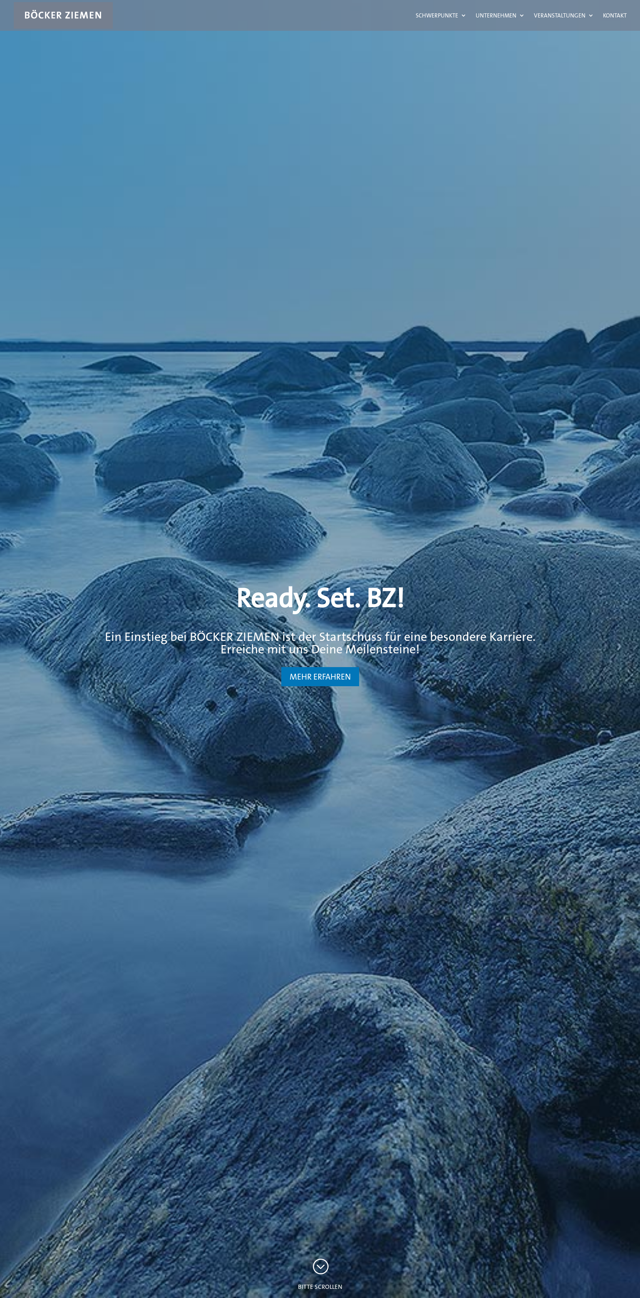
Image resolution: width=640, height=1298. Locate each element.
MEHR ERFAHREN (320, 676)
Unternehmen (496, 15)
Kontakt (615, 15)
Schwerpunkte (437, 15)
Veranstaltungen (559, 15)
